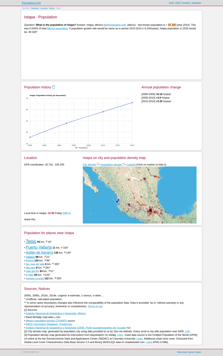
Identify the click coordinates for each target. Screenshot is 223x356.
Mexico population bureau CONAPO (46, 320)
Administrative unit (115, 24)
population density (111, 164)
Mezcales (30, 268)
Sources (191, 352)
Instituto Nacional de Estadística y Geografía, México (56, 313)
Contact (198, 352)
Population (35, 8)
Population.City (31, 2)
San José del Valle (35, 264)
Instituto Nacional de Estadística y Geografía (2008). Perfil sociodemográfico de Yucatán (76, 327)
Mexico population (57, 28)
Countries (186, 3)
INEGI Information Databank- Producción (49, 324)
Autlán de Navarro (39, 252)
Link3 (149, 342)
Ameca (30, 260)
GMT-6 (67, 213)
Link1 (120, 335)
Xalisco (30, 256)
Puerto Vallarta (39, 247)
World (177, 3)
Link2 (140, 338)
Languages (196, 3)
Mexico (51, 8)
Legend (131, 164)
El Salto (30, 275)
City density (89, 164)
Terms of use (95, 306)
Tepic (31, 241)
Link (187, 331)
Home (171, 3)
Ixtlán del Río (32, 271)
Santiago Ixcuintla (35, 278)
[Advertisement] (109, 56)
